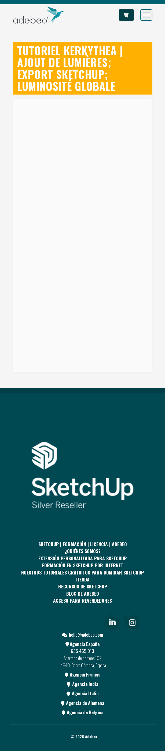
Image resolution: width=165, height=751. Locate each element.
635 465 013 (82, 650)
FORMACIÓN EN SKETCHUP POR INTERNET (82, 565)
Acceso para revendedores (82, 600)
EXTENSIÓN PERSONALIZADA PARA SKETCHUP (82, 558)
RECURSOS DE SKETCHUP (82, 586)
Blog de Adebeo (82, 593)
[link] (112, 620)
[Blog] (92, 620)
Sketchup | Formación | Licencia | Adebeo (82, 543)
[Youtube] (72, 620)
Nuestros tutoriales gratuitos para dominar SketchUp (82, 572)
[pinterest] (53, 620)
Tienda (83, 579)
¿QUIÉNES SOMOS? (83, 550)
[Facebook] (33, 620)
